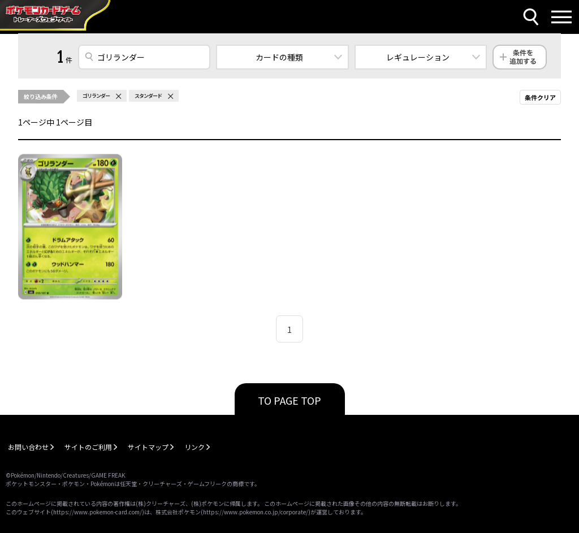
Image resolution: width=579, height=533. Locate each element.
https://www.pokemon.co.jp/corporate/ (255, 512)
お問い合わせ (28, 447)
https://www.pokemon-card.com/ (97, 512)
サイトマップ (148, 447)
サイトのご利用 (88, 447)
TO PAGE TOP (289, 400)
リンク (194, 447)
